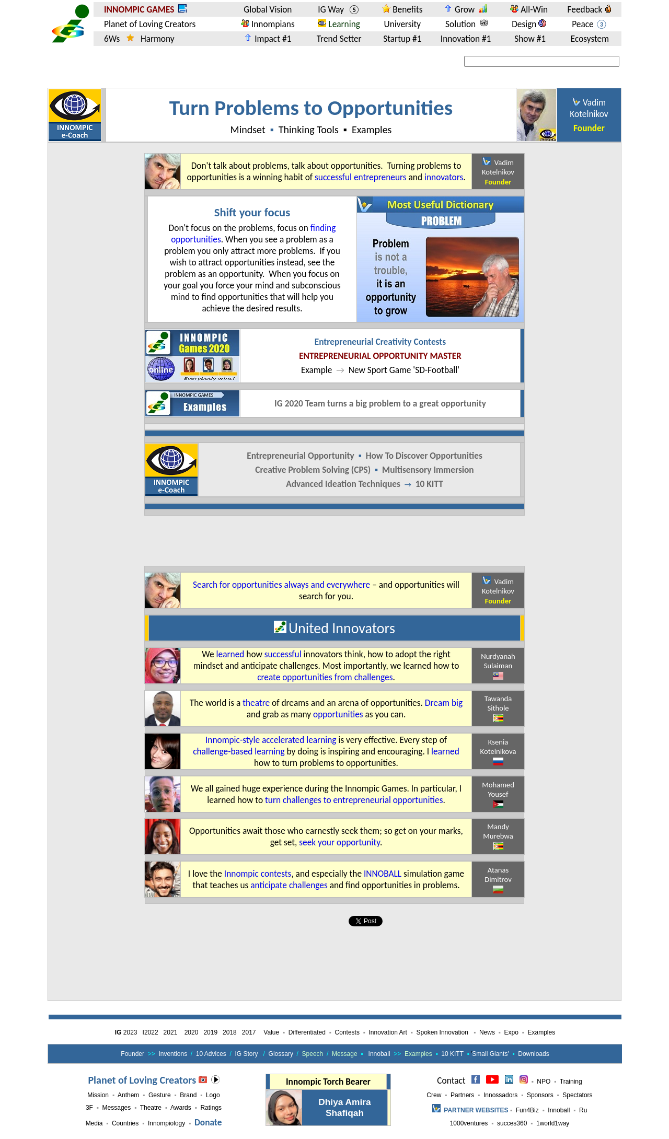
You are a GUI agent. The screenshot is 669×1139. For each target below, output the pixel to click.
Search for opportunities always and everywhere (281, 584)
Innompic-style (232, 740)
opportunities (338, 714)
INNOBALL (382, 873)
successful (283, 654)
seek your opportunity (339, 842)
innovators (443, 177)
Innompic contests (258, 873)
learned (230, 654)
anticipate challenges (288, 885)
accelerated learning (299, 740)
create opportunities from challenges (325, 677)
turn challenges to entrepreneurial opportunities (354, 800)
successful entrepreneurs (361, 177)
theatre (256, 702)
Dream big (444, 702)
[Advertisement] (334, 540)
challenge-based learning (238, 751)
